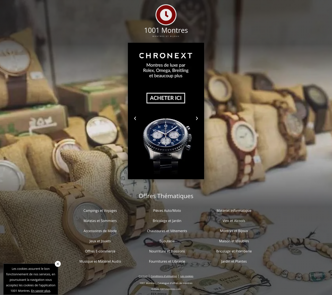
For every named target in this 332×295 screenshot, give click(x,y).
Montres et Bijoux (234, 231)
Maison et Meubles (234, 241)
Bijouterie (167, 241)
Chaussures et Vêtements (167, 231)
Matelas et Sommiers (100, 220)
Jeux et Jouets (100, 241)
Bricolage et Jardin (167, 220)
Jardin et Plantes (234, 261)
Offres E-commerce (100, 251)
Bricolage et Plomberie (234, 251)
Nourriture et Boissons (167, 251)
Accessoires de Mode (100, 231)
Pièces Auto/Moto (167, 210)
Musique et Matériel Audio (100, 261)
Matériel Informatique (234, 210)
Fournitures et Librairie (167, 261)
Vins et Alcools (234, 220)
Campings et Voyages (100, 210)
